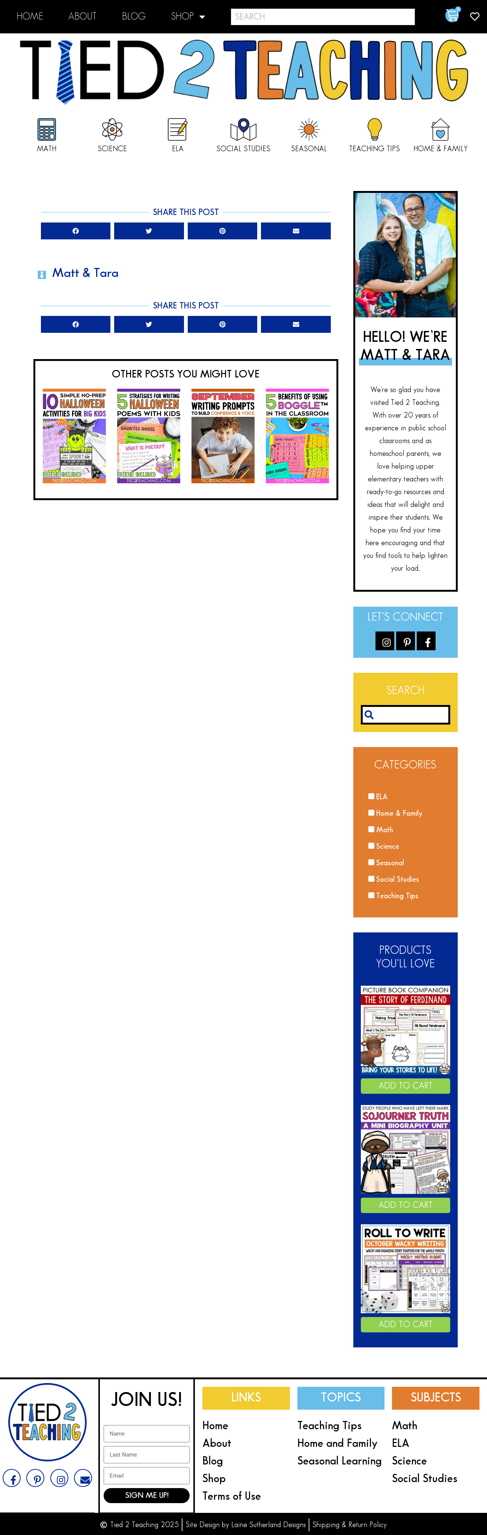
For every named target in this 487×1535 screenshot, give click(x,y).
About (82, 16)
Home (30, 16)
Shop (189, 16)
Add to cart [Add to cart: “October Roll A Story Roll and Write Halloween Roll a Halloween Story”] (405, 1324)
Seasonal (309, 149)
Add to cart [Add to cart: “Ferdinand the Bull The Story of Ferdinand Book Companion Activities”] (405, 1086)
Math (46, 149)
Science (112, 149)
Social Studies (243, 149)
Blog (134, 16)
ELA (178, 149)
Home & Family (440, 149)
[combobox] (323, 17)
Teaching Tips (374, 149)
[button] (76, 231)
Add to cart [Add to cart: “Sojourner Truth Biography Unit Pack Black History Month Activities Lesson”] (405, 1205)
